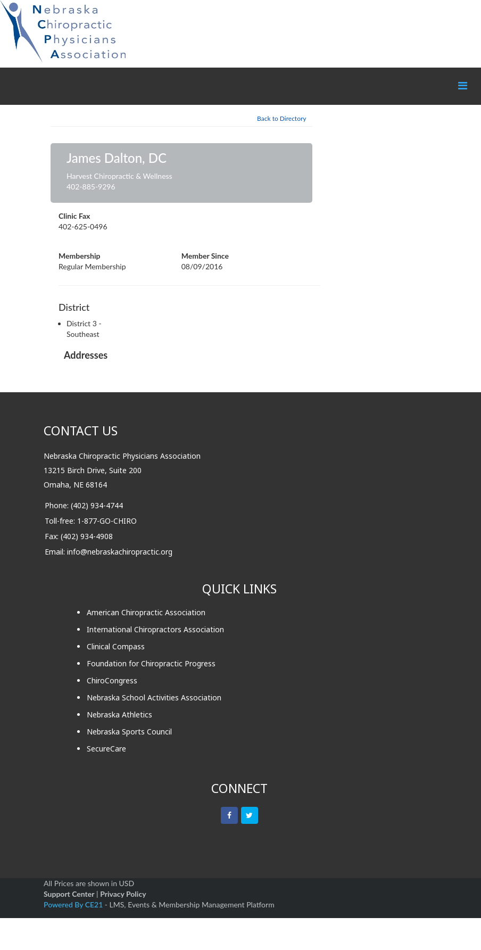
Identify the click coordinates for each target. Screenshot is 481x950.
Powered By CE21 (74, 904)
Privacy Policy (123, 893)
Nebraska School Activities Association (154, 697)
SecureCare (106, 749)
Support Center (69, 893)
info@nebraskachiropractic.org (119, 552)
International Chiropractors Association (155, 629)
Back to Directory (281, 118)
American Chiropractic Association (146, 612)
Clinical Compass (116, 646)
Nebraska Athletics (119, 714)
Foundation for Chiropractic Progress (151, 663)
